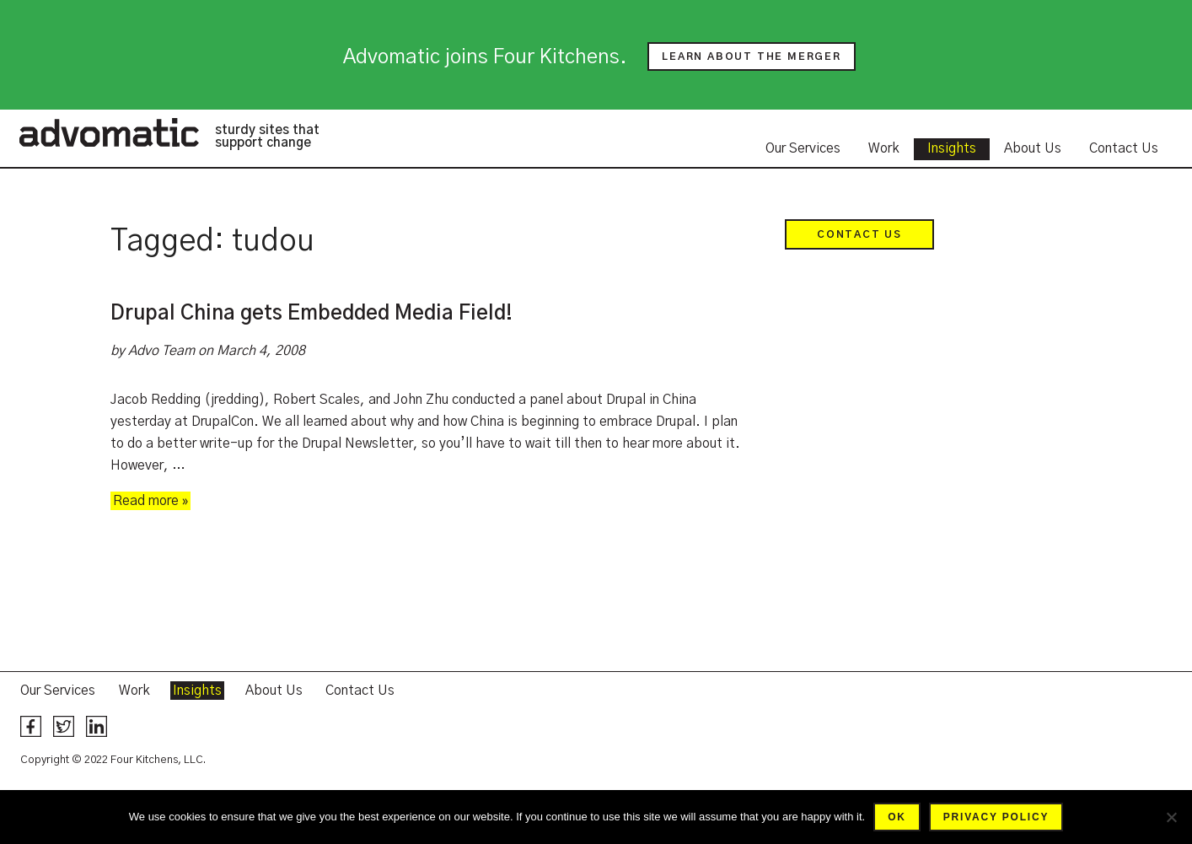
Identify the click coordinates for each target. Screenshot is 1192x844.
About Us (1032, 148)
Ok (897, 817)
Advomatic (109, 132)
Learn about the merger (751, 56)
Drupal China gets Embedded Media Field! (311, 314)
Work (883, 148)
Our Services (802, 148)
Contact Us (1123, 148)
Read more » (150, 501)
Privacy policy (996, 817)
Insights (951, 148)
